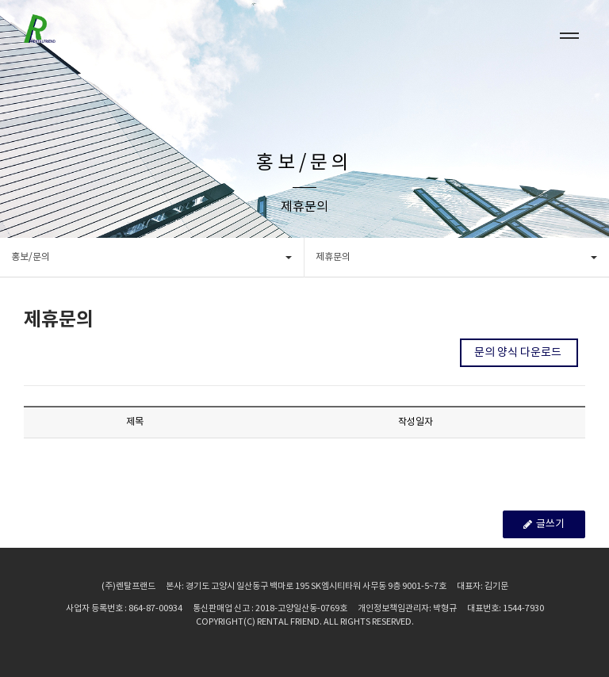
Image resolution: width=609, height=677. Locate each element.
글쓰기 (544, 525)
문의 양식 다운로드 (519, 352)
